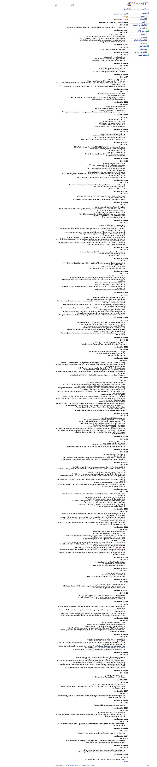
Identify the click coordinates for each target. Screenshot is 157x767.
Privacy (70, 765)
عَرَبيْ (124, 765)
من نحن (55, 765)
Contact (60, 765)
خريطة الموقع (48, 765)
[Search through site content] (40, 5)
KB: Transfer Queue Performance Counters (86, 648)
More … (102, 762)
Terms (65, 765)
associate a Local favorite (56, 519)
